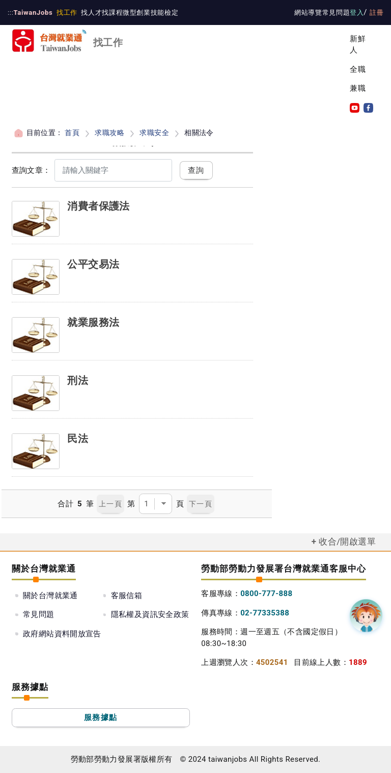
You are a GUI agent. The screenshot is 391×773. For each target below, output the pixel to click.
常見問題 (336, 12)
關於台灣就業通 (50, 595)
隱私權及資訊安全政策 (150, 614)
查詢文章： (31, 170)
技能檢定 (161, 12)
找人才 (89, 12)
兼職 (358, 88)
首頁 (72, 132)
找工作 (64, 12)
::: (10, 12)
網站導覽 (309, 12)
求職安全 (154, 132)
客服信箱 (127, 595)
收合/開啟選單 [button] (347, 541)
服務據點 (100, 717)
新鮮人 (358, 44)
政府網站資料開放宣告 (62, 633)
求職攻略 (109, 132)
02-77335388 (264, 612)
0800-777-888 (266, 593)
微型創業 (133, 12)
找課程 (109, 12)
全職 (358, 69)
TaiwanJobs (32, 12)
